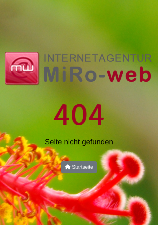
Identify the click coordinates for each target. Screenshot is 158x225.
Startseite (79, 167)
